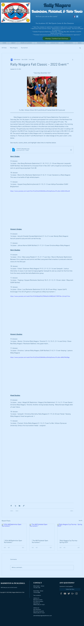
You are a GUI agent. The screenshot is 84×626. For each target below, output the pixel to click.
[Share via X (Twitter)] (15, 506)
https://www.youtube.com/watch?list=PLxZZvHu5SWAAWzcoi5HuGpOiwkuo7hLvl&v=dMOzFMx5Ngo (40, 357)
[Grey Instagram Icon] (76, 593)
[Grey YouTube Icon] (65, 593)
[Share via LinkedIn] (19, 506)
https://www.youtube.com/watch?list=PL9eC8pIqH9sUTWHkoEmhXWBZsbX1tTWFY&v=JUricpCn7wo (40, 296)
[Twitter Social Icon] (77, 16)
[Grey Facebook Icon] (61, 593)
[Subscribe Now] (69, 589)
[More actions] (73, 60)
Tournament (24, 48)
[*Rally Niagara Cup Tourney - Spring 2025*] (69, 531)
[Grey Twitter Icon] (68, 593)
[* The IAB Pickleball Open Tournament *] (42, 531)
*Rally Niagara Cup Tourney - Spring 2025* (68, 541)
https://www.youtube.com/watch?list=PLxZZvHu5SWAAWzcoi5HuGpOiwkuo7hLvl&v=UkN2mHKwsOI (40, 191)
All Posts (4, 48)
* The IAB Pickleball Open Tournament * (40, 541)
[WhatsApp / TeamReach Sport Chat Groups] (57, 38)
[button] (13, 43)
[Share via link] (24, 506)
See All (80, 520)
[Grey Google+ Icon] (72, 593)
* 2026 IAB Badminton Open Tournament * (13, 541)
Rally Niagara (14, 48)
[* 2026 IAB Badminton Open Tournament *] (14, 531)
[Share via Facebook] (11, 506)
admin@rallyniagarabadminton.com (42, 615)
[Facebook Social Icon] (74, 16)
